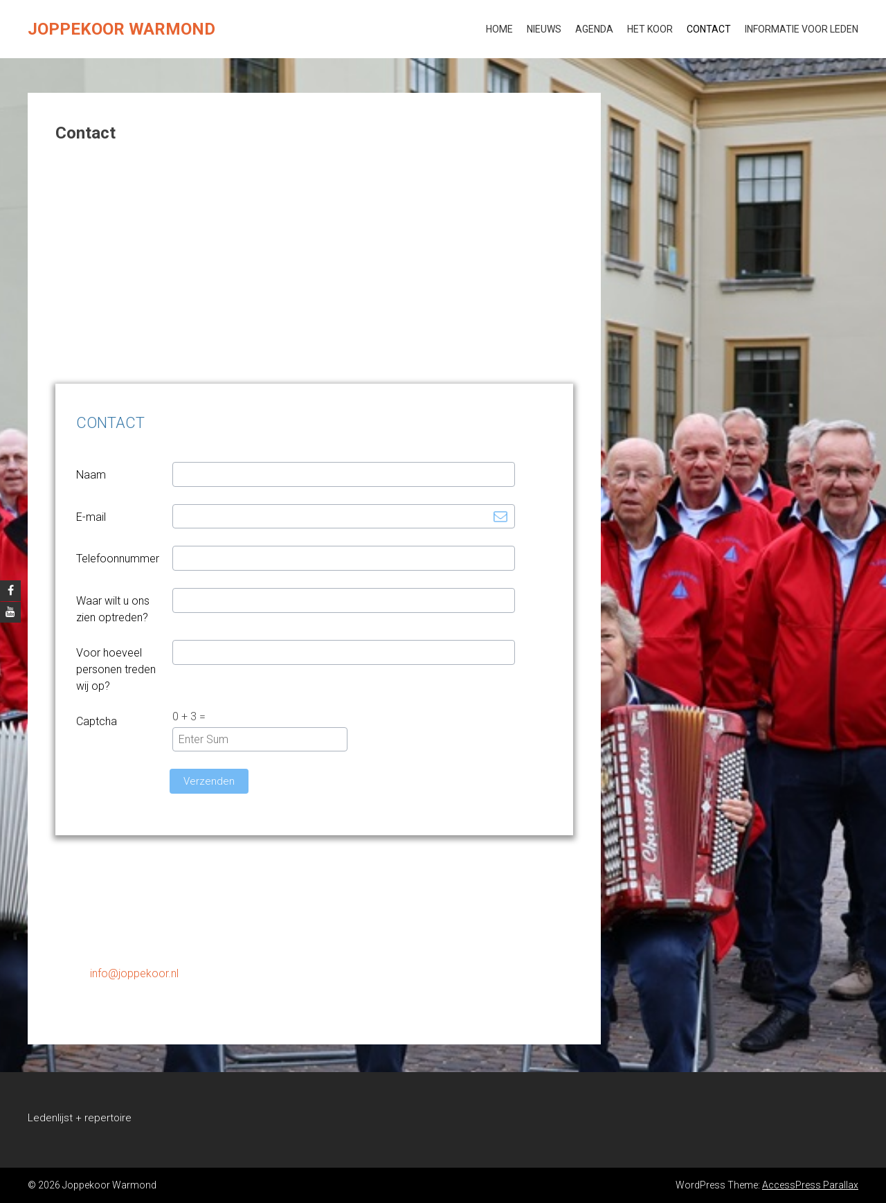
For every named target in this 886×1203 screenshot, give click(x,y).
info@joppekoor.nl (134, 973)
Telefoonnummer (117, 558)
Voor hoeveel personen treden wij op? (116, 669)
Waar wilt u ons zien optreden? (113, 609)
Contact (709, 29)
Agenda (594, 29)
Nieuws (544, 29)
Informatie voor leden (801, 29)
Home (499, 29)
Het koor (650, 29)
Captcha (96, 721)
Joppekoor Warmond (121, 29)
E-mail (91, 517)
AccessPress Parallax (810, 1185)
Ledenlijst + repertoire (80, 1118)
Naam (91, 474)
